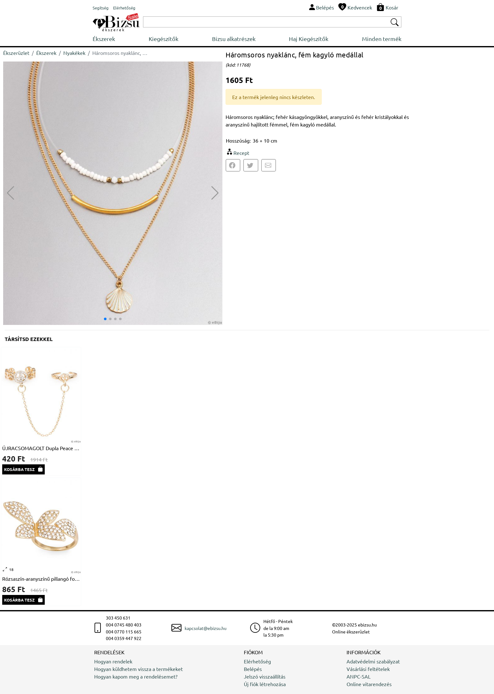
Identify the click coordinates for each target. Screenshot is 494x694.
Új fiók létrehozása (265, 684)
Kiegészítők (163, 38)
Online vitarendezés (369, 684)
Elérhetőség (257, 661)
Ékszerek (104, 38)
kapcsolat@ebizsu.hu (206, 628)
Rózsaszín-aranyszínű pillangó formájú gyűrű (41, 578)
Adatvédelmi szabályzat (373, 661)
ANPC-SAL (358, 676)
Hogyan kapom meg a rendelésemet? (135, 676)
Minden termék (381, 38)
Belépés (253, 669)
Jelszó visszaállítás (264, 676)
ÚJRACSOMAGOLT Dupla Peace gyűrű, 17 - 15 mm (41, 448)
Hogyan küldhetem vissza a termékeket (138, 669)
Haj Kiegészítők (308, 38)
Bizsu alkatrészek (234, 38)
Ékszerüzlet (16, 53)
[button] (215, 193)
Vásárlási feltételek (368, 669)
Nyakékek (74, 53)
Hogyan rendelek (113, 661)
